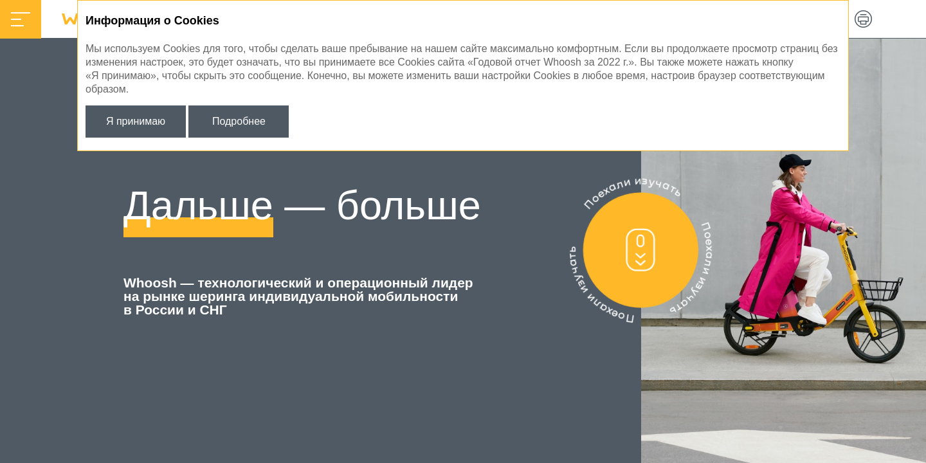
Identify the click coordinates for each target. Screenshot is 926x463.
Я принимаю (135, 121)
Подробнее (239, 121)
